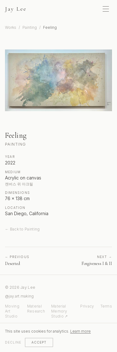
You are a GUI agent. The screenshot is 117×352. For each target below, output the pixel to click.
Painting (29, 27)
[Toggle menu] (106, 9)
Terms (106, 306)
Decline (13, 342)
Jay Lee (16, 8)
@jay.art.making (19, 296)
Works (10, 27)
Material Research (36, 308)
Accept (39, 342)
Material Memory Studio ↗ (59, 311)
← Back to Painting (22, 229)
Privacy (87, 306)
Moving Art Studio (12, 311)
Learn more (80, 331)
